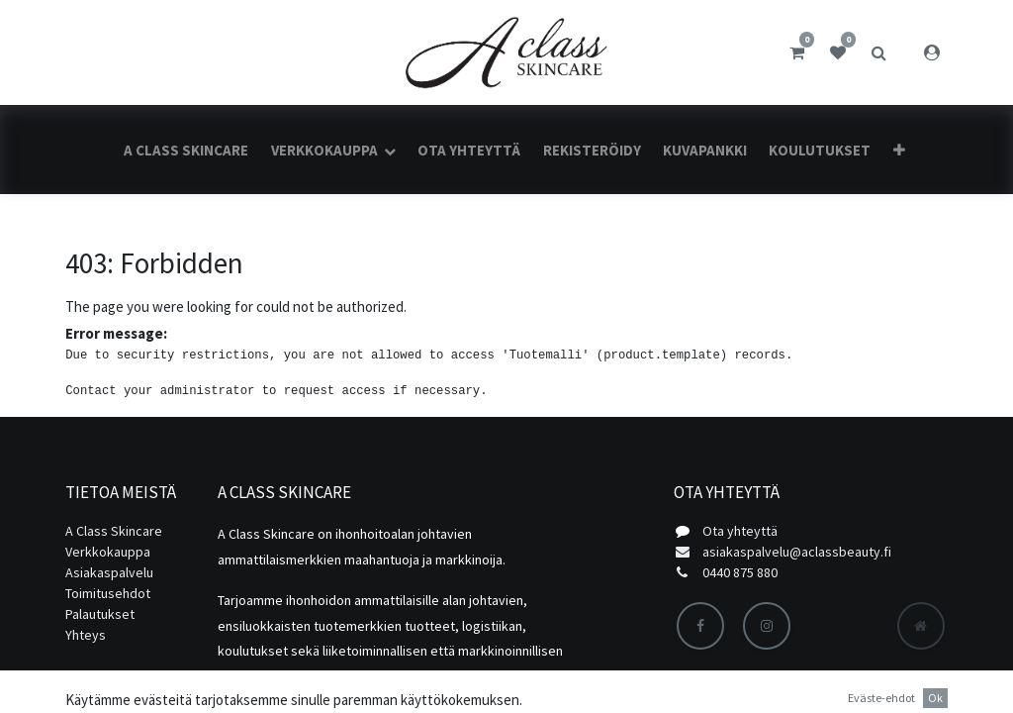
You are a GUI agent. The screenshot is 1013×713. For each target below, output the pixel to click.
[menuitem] (186, 150)
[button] (898, 150)
